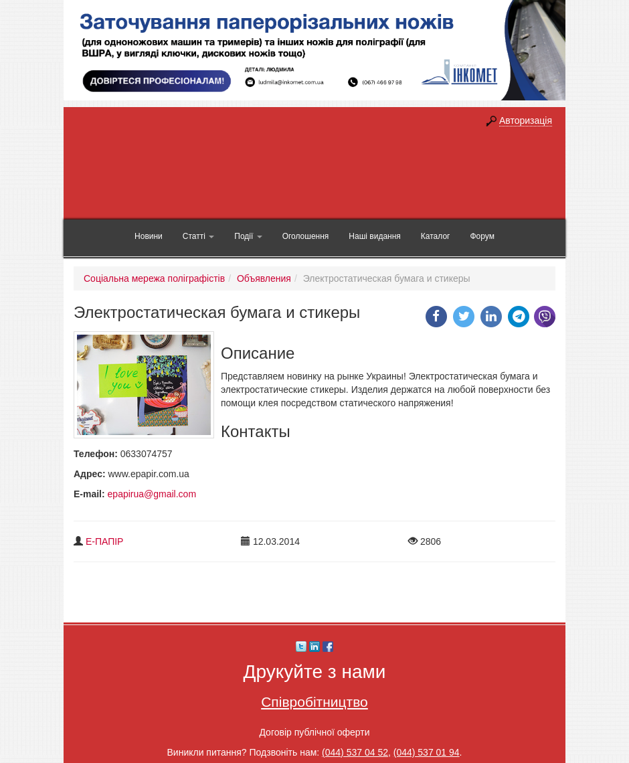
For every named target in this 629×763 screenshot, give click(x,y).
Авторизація (525, 120)
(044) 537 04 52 (355, 752)
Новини (148, 236)
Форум (482, 236)
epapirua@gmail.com (152, 494)
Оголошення (305, 236)
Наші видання (374, 236)
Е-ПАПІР (105, 541)
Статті (198, 236)
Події (248, 236)
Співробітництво (314, 701)
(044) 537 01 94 (426, 752)
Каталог (435, 236)
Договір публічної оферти (314, 732)
